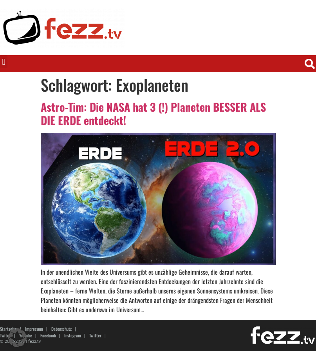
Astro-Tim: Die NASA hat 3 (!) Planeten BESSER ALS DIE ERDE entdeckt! (153, 113)
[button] (3, 61)
